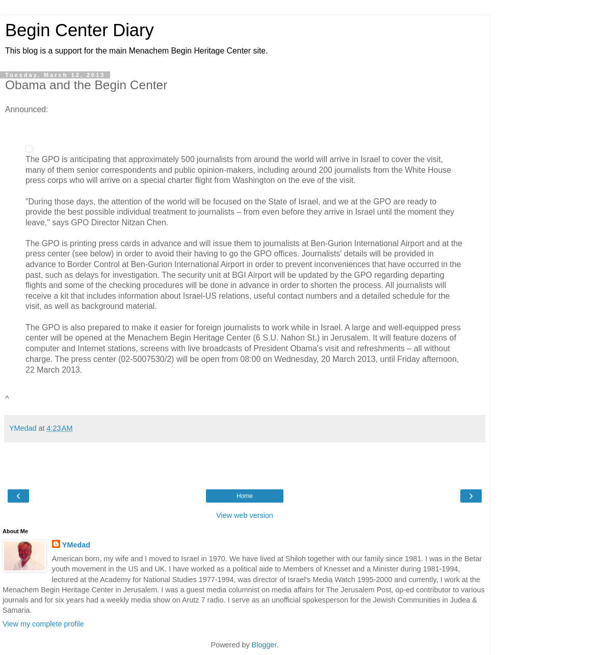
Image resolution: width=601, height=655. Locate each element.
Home (245, 496)
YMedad (76, 545)
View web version (244, 515)
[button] (28, 148)
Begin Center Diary (79, 30)
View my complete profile (43, 624)
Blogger (264, 645)
